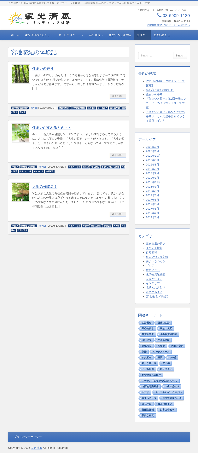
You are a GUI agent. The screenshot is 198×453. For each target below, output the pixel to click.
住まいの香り (43, 69)
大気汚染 (146, 346)
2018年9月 (152, 186)
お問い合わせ (162, 35)
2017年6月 (152, 199)
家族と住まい (154, 278)
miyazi (34, 108)
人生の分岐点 (172, 386)
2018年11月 (153, 182)
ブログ (142, 35)
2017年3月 (152, 208)
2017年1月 (152, 217)
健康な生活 (164, 322)
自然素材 (151, 252)
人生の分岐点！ (44, 187)
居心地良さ (148, 328)
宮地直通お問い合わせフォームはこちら (168, 25)
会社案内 (96, 35)
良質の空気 (148, 334)
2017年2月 (152, 213)
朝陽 (144, 351)
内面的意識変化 (150, 386)
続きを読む (117, 96)
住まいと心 (153, 269)
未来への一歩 (149, 398)
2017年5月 (152, 204)
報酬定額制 (148, 409)
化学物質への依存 (151, 375)
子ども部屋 (148, 369)
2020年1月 (152, 151)
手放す (145, 392)
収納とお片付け (155, 287)
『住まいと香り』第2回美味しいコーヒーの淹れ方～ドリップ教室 (166, 103)
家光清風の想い (155, 243)
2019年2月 (152, 173)
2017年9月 (152, 191)
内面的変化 (177, 346)
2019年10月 (153, 155)
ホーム (15, 35)
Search (180, 55)
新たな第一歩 (149, 363)
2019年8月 (152, 164)
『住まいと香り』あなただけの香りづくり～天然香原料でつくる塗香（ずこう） (165, 116)
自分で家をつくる (171, 398)
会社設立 (146, 340)
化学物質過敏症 (155, 274)
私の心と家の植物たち (160, 89)
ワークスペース (161, 351)
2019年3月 (152, 169)
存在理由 (146, 404)
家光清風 (36, 447)
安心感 (166, 363)
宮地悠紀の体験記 (157, 296)
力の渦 (172, 357)
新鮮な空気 (148, 415)
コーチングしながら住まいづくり (160, 380)
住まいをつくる (155, 261)
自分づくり (166, 369)
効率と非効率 (167, 409)
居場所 (161, 346)
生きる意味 (164, 340)
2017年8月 (152, 195)
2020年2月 (152, 146)
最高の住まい (165, 404)
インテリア (153, 283)
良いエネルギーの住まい (168, 392)
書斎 (160, 357)
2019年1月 (152, 177)
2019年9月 (152, 160)
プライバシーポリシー (28, 436)
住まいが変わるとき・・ (51, 128)
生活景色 (146, 322)
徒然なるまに (154, 291)
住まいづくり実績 (120, 35)
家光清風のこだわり (39, 35)
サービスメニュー (71, 35)
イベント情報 (154, 247)
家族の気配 (166, 328)
